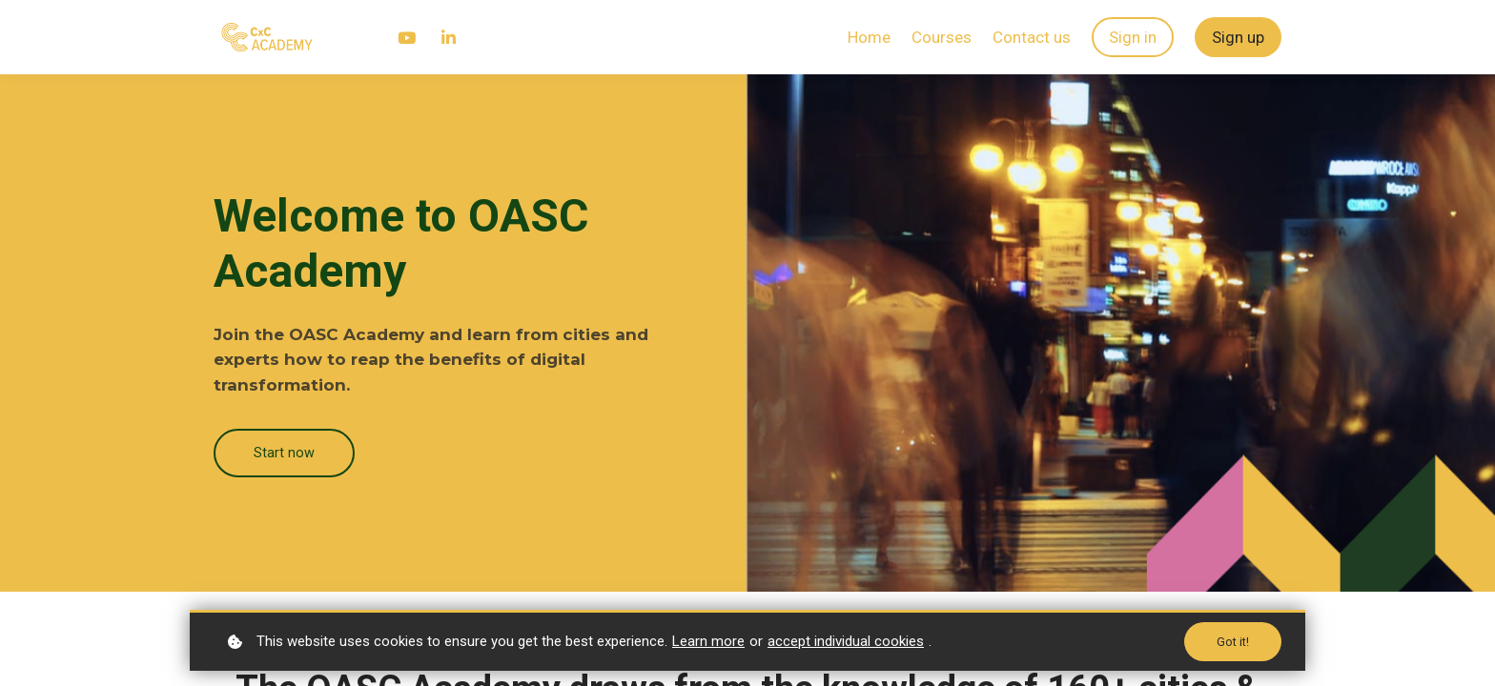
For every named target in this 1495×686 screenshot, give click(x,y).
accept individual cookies (846, 640)
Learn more (708, 640)
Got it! (1232, 641)
